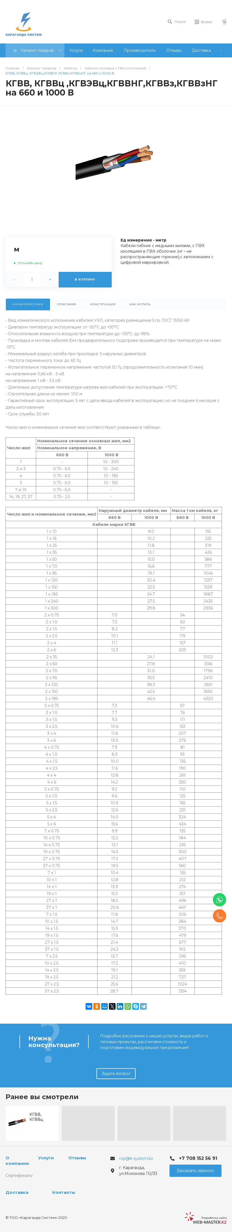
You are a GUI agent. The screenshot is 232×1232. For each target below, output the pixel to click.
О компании (17, 1160)
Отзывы (77, 1157)
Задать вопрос (116, 1073)
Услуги (46, 1157)
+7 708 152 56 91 (198, 1158)
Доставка (17, 1192)
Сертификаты (19, 1175)
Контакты (63, 1192)
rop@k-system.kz (136, 1158)
